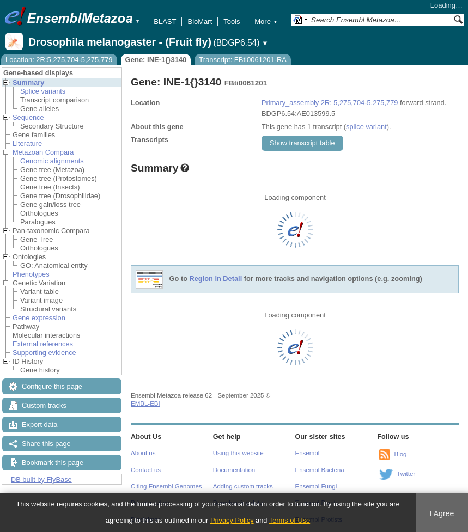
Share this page (46, 443)
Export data (39, 424)
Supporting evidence (44, 352)
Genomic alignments (52, 161)
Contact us (146, 470)
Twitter (406, 473)
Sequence (28, 117)
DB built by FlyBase (41, 479)
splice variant (366, 127)
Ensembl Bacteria (319, 470)
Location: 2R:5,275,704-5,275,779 (59, 60)
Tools (231, 21)
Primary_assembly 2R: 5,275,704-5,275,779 (330, 103)
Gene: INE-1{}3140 (156, 60)
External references (43, 344)
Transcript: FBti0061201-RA (243, 60)
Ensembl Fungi (316, 486)
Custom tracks (44, 405)
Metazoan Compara (43, 152)
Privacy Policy (232, 520)
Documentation (234, 470)
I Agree (442, 513)
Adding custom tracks (243, 486)
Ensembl (307, 453)
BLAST (165, 21)
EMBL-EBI (145, 403)
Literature (27, 143)
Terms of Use (289, 520)
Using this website (238, 453)
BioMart (199, 21)
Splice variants (42, 91)
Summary (28, 82)
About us (143, 453)
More (265, 21)
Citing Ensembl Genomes (166, 486)
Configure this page (52, 386)
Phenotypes (31, 274)
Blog (400, 454)
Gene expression (39, 318)
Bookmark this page (52, 462)
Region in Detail (216, 279)
